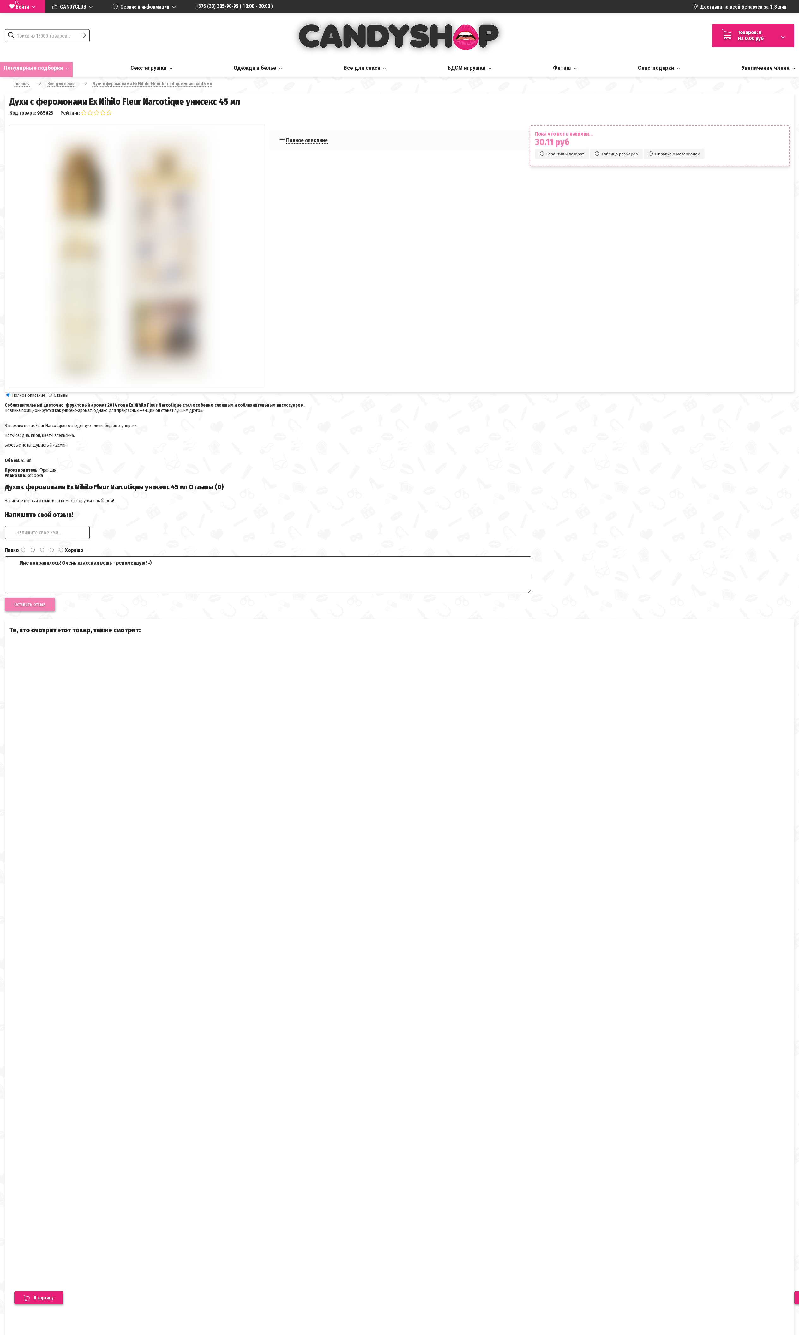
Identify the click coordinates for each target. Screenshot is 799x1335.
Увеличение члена (768, 67)
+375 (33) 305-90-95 (217, 6)
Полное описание (307, 140)
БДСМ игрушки (469, 67)
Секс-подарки (659, 67)
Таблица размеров (616, 154)
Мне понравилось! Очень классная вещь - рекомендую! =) (268, 574)
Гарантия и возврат (562, 154)
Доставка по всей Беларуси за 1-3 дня (743, 7)
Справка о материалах (674, 154)
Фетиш (565, 67)
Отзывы (61, 395)
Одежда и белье (258, 67)
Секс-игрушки (151, 67)
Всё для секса (365, 67)
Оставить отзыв (29, 604)
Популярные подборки (36, 67)
